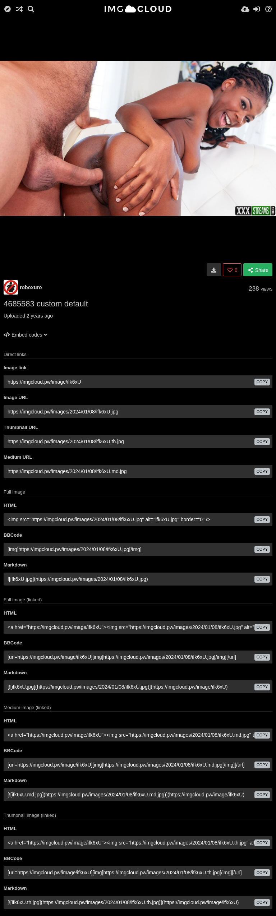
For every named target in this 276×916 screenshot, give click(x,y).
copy (262, 382)
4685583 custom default (46, 303)
